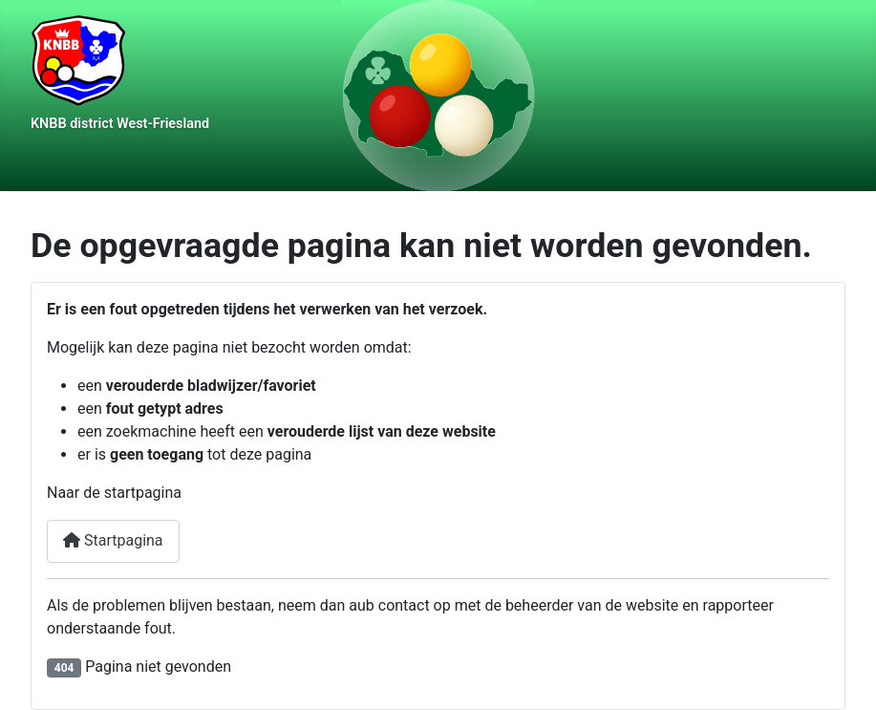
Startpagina (113, 540)
